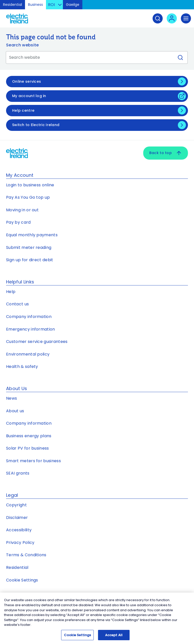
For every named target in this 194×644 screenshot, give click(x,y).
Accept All (114, 636)
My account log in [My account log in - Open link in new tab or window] (29, 95)
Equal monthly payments (32, 235)
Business (35, 4)
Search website (22, 45)
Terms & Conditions (26, 555)
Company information (29, 316)
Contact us (17, 304)
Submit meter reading (28, 247)
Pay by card (18, 222)
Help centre (23, 110)
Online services (26, 81)
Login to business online (30, 185)
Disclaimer (17, 517)
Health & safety (22, 366)
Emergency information (30, 329)
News (11, 398)
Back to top (165, 153)
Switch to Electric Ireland (35, 124)
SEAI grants (18, 473)
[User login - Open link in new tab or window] (172, 18)
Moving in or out (22, 210)
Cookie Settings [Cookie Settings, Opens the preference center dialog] (77, 636)
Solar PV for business (27, 448)
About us (15, 411)
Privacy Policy (20, 542)
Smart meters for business (33, 461)
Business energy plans (29, 436)
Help (10, 292)
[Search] (158, 18)
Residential (12, 4)
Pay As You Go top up (28, 197)
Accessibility (19, 530)
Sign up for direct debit (29, 260)
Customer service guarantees (37, 341)
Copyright (16, 505)
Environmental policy (28, 354)
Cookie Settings (22, 580)
